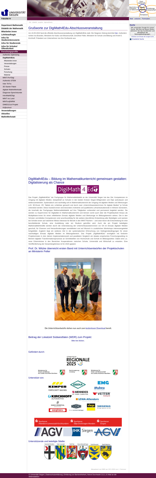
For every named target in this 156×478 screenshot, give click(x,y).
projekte (40, 22)
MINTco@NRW (9, 101)
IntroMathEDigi (9, 96)
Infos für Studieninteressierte (10, 39)
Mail (131, 19)
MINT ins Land (8, 98)
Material (7, 75)
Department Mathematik (12, 25)
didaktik (34, 22)
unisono (137, 19)
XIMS (103, 469)
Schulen (7, 69)
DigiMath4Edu (9, 58)
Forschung (8, 72)
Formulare (146, 19)
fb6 (30, 22)
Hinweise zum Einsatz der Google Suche (142, 36)
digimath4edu (48, 22)
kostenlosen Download (95, 328)
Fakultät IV (6, 19)
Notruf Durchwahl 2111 (96, 475)
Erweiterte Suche (138, 39)
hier (116, 33)
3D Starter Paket (9, 87)
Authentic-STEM (9, 81)
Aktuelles (5, 114)
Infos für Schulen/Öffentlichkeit (9, 47)
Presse (6, 66)
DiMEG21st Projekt (10, 105)
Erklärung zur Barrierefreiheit (75, 475)
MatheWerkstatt (8, 117)
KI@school (7, 108)
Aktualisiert (95, 469)
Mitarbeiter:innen (9, 31)
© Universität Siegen (36, 475)
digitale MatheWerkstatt (12, 90)
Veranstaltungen (10, 63)
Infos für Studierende (10, 43)
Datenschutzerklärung (54, 475)
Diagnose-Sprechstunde (12, 93)
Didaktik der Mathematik (12, 28)
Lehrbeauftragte (8, 35)
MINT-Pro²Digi (8, 78)
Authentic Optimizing (11, 55)
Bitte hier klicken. (78, 341)
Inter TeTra (7, 84)
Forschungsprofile (9, 51)
